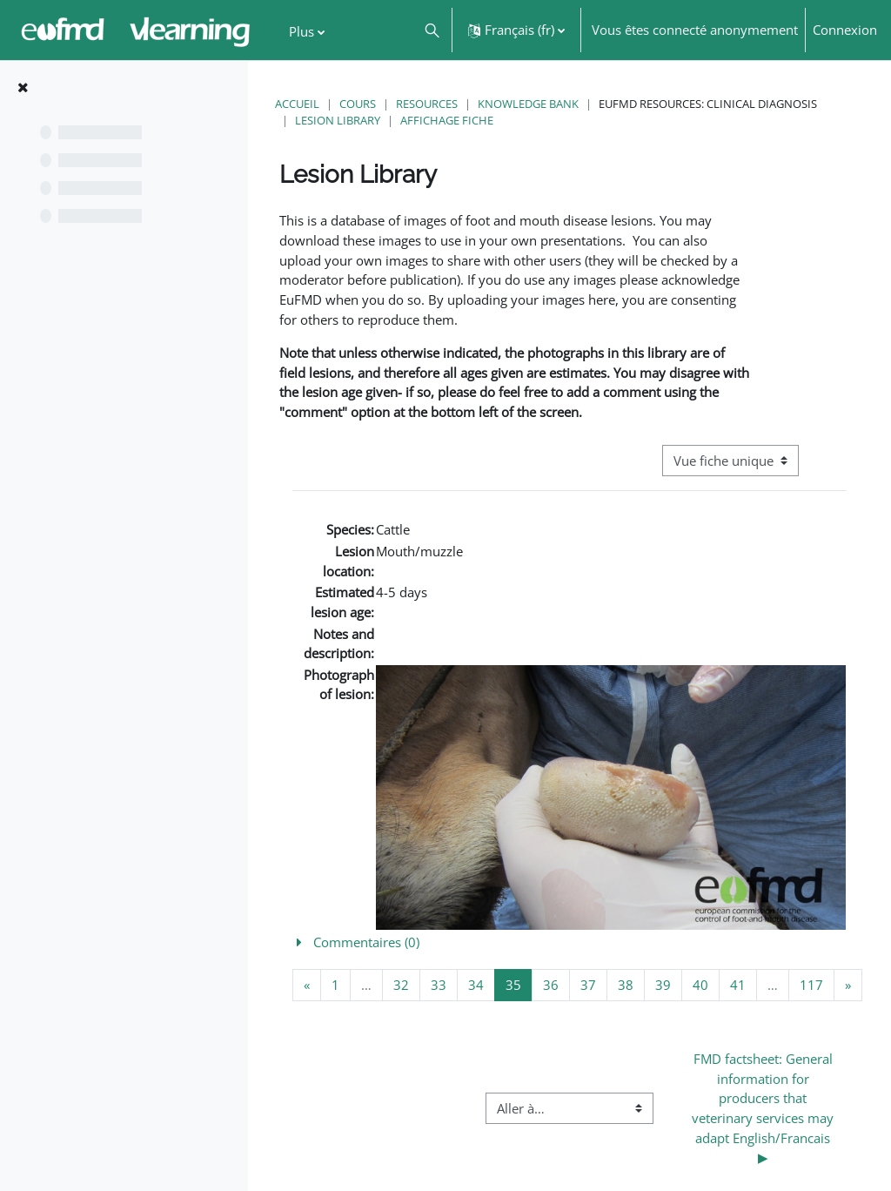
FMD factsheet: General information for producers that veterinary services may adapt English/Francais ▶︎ (764, 1108)
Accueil (297, 103)
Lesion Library (337, 120)
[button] (431, 30)
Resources (427, 103)
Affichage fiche (446, 120)
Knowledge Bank (528, 103)
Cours (357, 103)
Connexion (845, 29)
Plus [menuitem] (301, 31)
